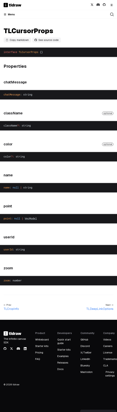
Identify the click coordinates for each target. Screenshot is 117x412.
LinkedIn (85, 359)
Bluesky (85, 365)
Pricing (39, 352)
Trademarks (110, 359)
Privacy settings (110, 374)
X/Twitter (86, 352)
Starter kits (42, 346)
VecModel (31, 218)
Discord (85, 346)
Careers (108, 346)
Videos (107, 339)
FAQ (37, 359)
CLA (105, 365)
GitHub (84, 339)
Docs (60, 369)
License (107, 352)
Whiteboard (42, 339)
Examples (63, 356)
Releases (62, 362)
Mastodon (87, 372)
